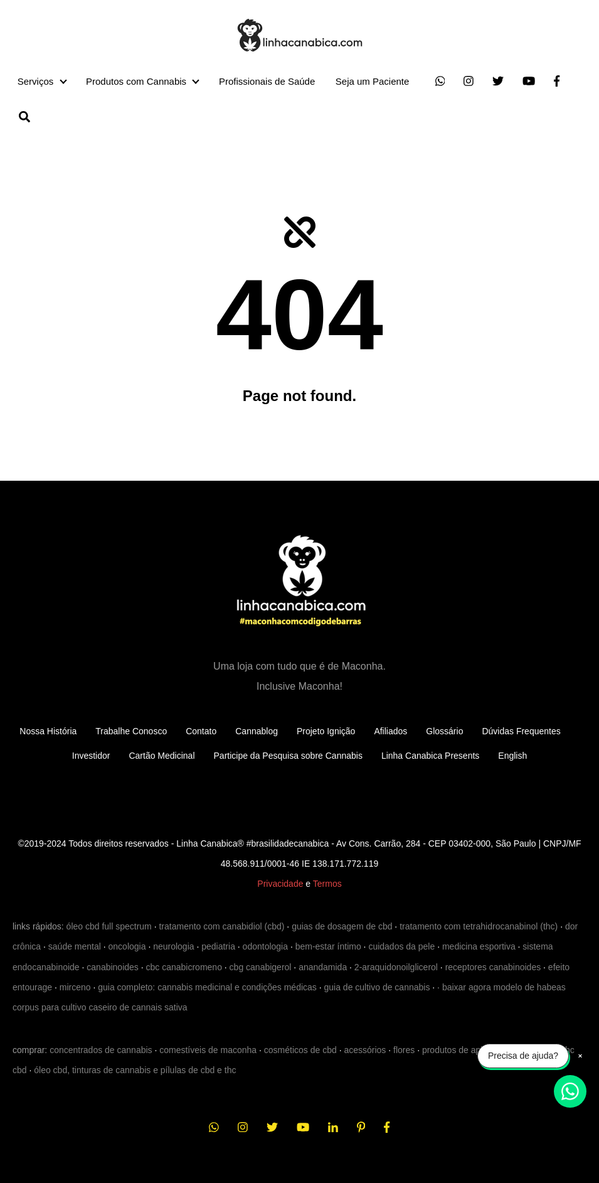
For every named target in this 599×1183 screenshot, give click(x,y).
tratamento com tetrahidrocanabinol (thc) (479, 926)
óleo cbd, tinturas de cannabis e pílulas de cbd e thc (135, 1070)
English (512, 756)
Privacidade (280, 884)
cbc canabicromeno (184, 967)
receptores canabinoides (493, 967)
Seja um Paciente (373, 81)
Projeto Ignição (326, 731)
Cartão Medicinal (161, 756)
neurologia (173, 946)
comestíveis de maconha (208, 1050)
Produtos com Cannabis (136, 81)
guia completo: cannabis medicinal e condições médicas (207, 987)
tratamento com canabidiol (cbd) (221, 926)
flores (404, 1050)
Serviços (36, 81)
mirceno (75, 987)
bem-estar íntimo (328, 946)
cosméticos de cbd (300, 1050)
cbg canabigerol (261, 967)
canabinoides (113, 967)
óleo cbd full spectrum (109, 926)
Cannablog (256, 731)
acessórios (365, 1050)
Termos (327, 884)
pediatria (218, 946)
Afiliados (390, 731)
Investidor (91, 756)
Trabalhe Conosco (131, 731)
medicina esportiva (479, 946)
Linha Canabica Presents (430, 756)
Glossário (444, 731)
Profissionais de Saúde (267, 81)
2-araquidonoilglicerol (396, 967)
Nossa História (48, 731)
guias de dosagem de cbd (342, 926)
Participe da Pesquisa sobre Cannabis (288, 756)
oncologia (127, 946)
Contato (201, 731)
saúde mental (74, 946)
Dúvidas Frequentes (521, 731)
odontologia (265, 946)
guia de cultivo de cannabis (377, 987)
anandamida (323, 967)
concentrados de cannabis (101, 1050)
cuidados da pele (401, 946)
